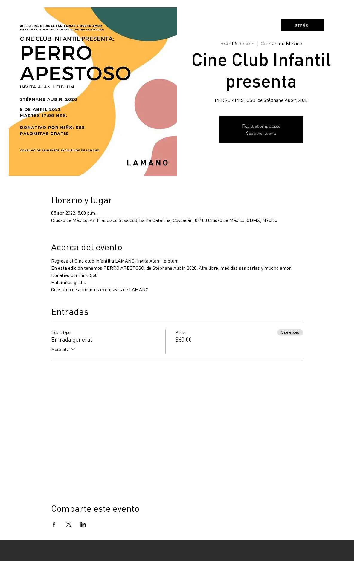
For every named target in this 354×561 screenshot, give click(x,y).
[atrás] (302, 25)
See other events (261, 133)
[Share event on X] (68, 524)
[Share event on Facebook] (54, 524)
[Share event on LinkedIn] (83, 524)
